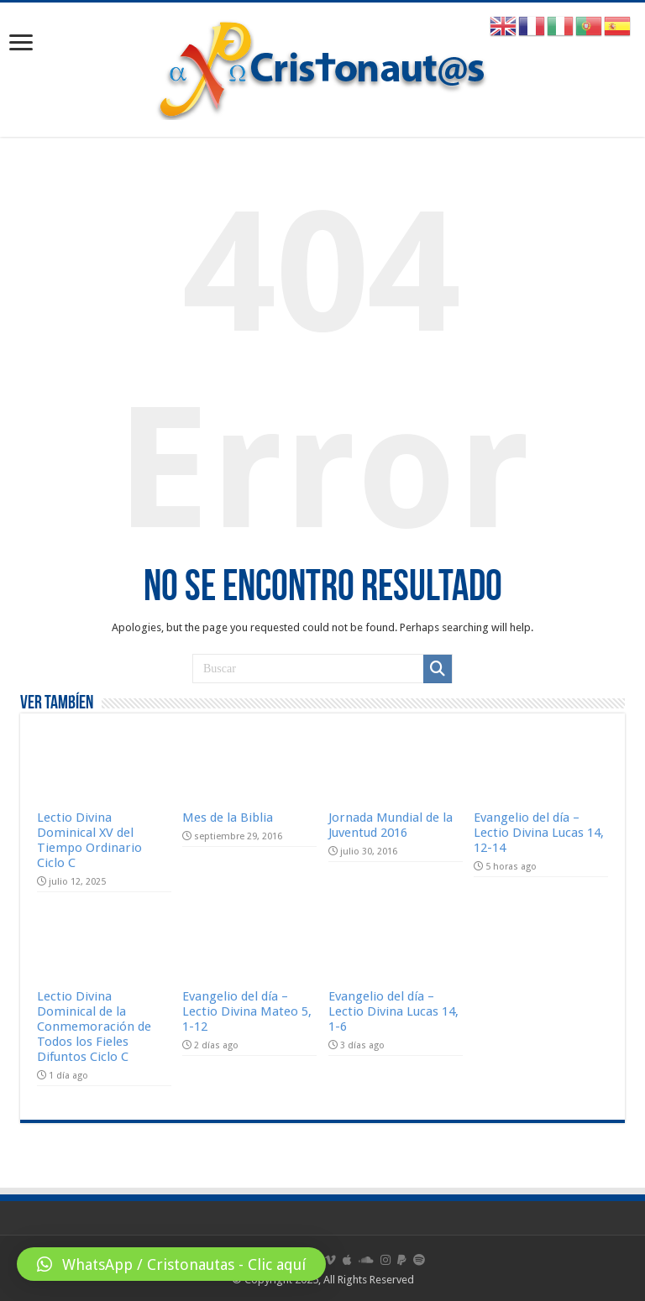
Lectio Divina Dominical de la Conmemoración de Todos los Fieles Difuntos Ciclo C (94, 1026)
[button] (171, 1264)
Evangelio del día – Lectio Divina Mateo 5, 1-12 (247, 1011)
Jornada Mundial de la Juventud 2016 (390, 825)
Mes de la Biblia (227, 817)
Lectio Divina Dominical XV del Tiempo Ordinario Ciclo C (89, 840)
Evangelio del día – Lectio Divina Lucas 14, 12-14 (539, 832)
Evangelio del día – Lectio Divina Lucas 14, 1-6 (393, 1011)
